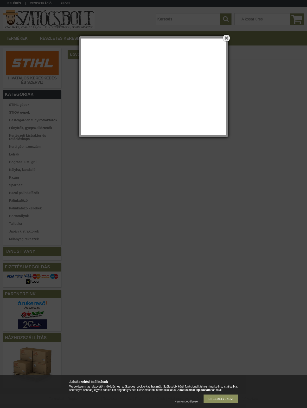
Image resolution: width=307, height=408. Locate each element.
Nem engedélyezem (187, 401)
